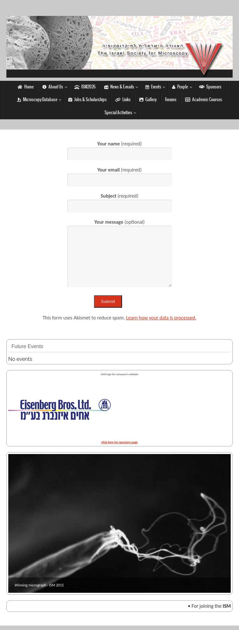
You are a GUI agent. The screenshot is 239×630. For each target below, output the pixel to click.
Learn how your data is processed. (161, 318)
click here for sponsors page (119, 442)
